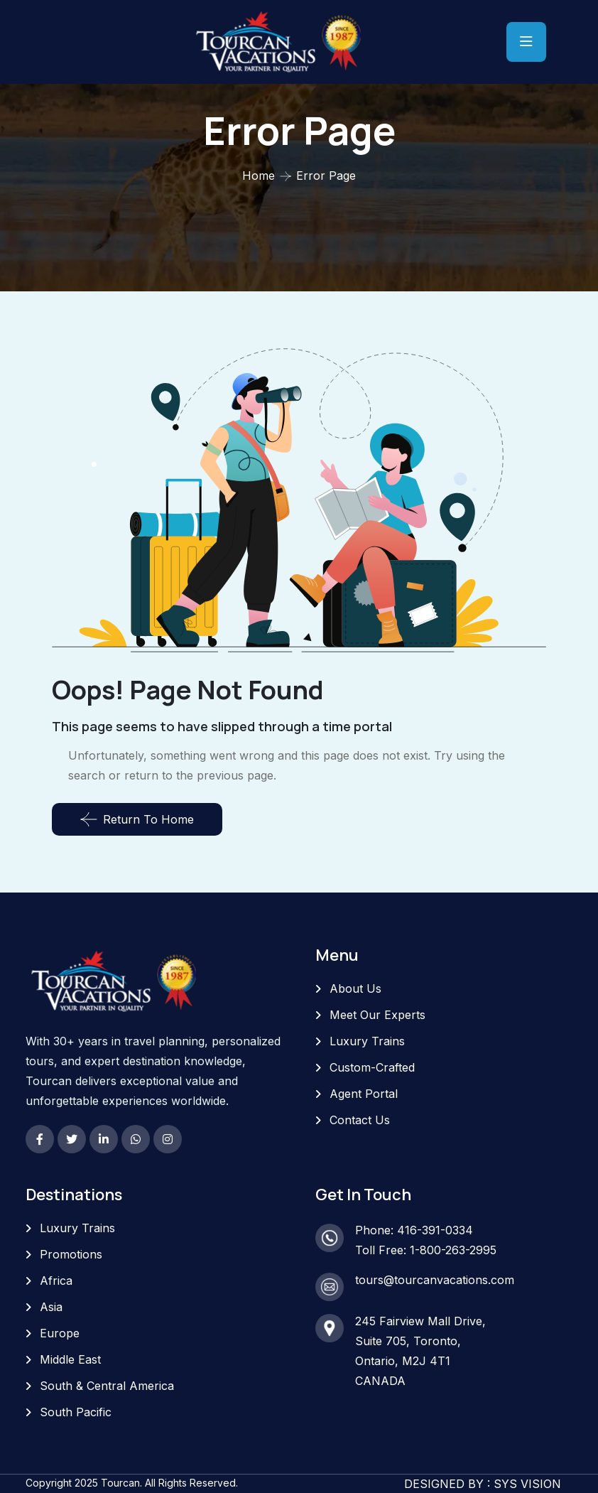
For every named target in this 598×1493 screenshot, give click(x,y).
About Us (355, 988)
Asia (51, 1307)
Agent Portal (364, 1094)
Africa (56, 1280)
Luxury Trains (367, 1041)
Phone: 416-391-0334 (414, 1230)
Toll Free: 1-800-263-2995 (425, 1250)
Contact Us (360, 1120)
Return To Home (137, 819)
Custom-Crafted (372, 1067)
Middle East (70, 1359)
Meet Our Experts (377, 1015)
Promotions (71, 1254)
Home (258, 175)
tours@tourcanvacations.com (434, 1280)
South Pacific (76, 1412)
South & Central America (107, 1386)
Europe (60, 1333)
